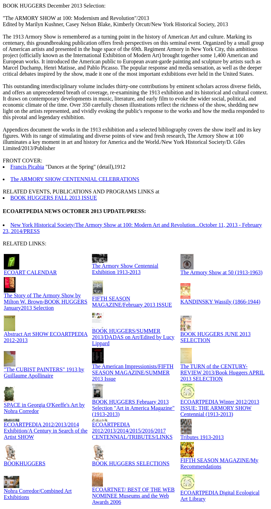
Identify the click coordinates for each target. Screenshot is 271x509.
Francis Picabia (27, 167)
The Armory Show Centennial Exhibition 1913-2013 (125, 269)
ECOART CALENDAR (30, 272)
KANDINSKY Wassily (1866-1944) (220, 302)
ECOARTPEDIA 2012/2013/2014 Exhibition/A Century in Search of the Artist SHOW (45, 431)
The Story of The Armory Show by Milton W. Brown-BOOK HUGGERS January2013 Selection (45, 302)
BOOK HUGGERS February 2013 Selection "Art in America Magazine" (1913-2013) (133, 408)
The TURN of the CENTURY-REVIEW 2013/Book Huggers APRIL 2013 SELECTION (222, 372)
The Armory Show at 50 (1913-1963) (221, 272)
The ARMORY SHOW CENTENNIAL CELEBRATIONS (74, 179)
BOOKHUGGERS (24, 463)
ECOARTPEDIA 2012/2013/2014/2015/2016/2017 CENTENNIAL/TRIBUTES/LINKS (132, 431)
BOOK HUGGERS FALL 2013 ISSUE (53, 198)
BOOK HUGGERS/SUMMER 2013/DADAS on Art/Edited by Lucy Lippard (133, 337)
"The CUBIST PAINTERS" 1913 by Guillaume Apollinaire (44, 373)
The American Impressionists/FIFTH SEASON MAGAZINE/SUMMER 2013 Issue (132, 372)
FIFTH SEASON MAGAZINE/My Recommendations (219, 463)
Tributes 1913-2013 (202, 437)
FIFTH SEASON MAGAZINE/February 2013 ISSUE (132, 302)
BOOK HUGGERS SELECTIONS (130, 463)
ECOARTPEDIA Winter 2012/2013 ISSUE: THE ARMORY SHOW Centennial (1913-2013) (219, 408)
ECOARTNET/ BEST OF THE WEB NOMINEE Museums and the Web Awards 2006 (133, 496)
